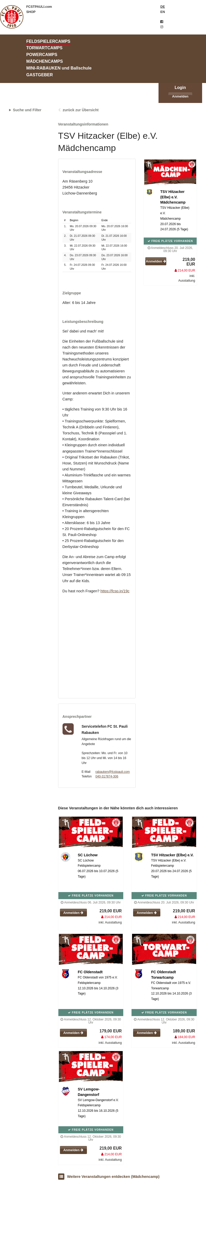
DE (162, 7)
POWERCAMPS (41, 54)
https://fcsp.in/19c (114, 591)
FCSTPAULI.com (39, 7)
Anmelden (180, 96)
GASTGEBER (39, 74)
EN (162, 12)
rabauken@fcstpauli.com (112, 772)
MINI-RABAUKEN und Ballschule (59, 68)
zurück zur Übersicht (80, 110)
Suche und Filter (27, 110)
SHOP (31, 12)
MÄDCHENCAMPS (44, 61)
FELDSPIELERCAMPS (48, 41)
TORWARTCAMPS (44, 47)
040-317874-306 (106, 776)
